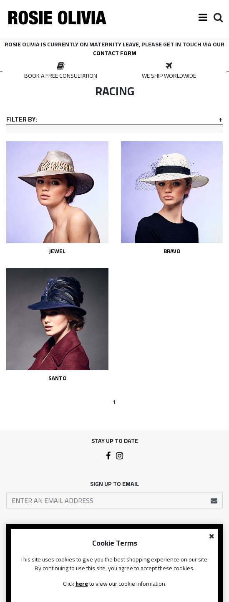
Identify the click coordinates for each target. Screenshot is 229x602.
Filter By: (21, 119)
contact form (114, 53)
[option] (60, 71)
